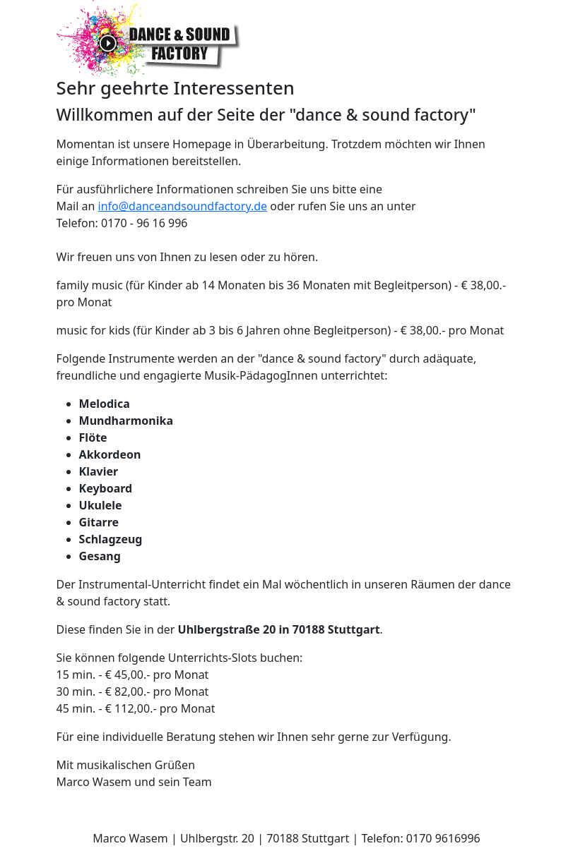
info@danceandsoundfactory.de (183, 206)
